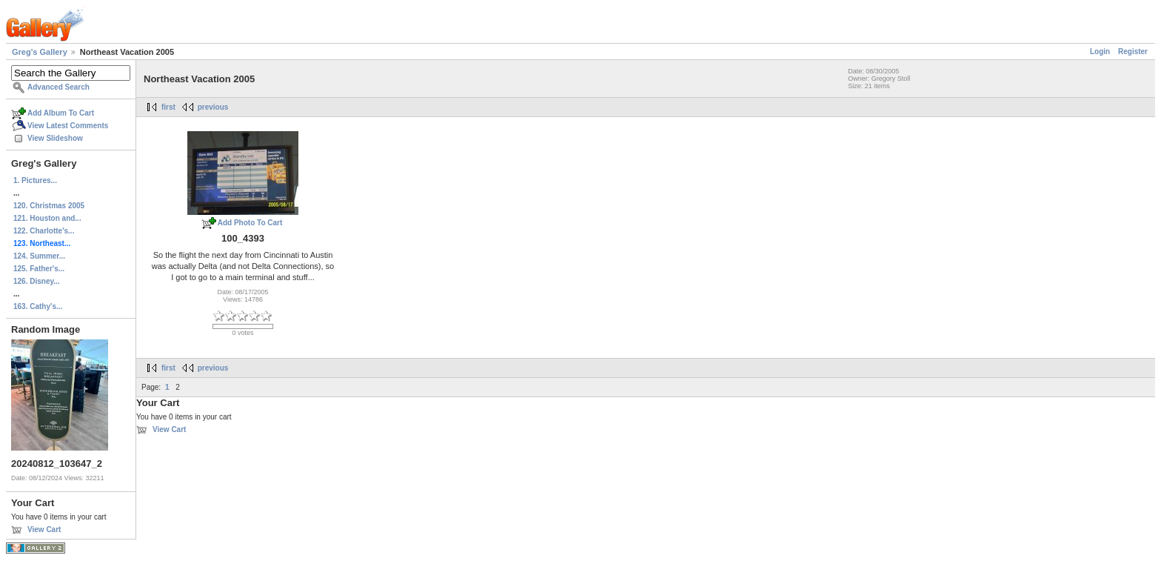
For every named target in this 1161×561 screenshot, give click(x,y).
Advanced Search (58, 87)
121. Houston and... (47, 218)
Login (1100, 51)
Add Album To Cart (60, 113)
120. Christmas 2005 (48, 206)
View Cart (44, 529)
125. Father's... (38, 269)
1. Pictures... (35, 180)
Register (1133, 51)
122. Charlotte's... (43, 231)
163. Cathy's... (37, 306)
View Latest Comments (67, 126)
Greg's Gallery (39, 51)
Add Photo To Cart (250, 223)
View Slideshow (55, 138)
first (168, 107)
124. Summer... (39, 256)
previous (213, 107)
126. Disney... (36, 281)
